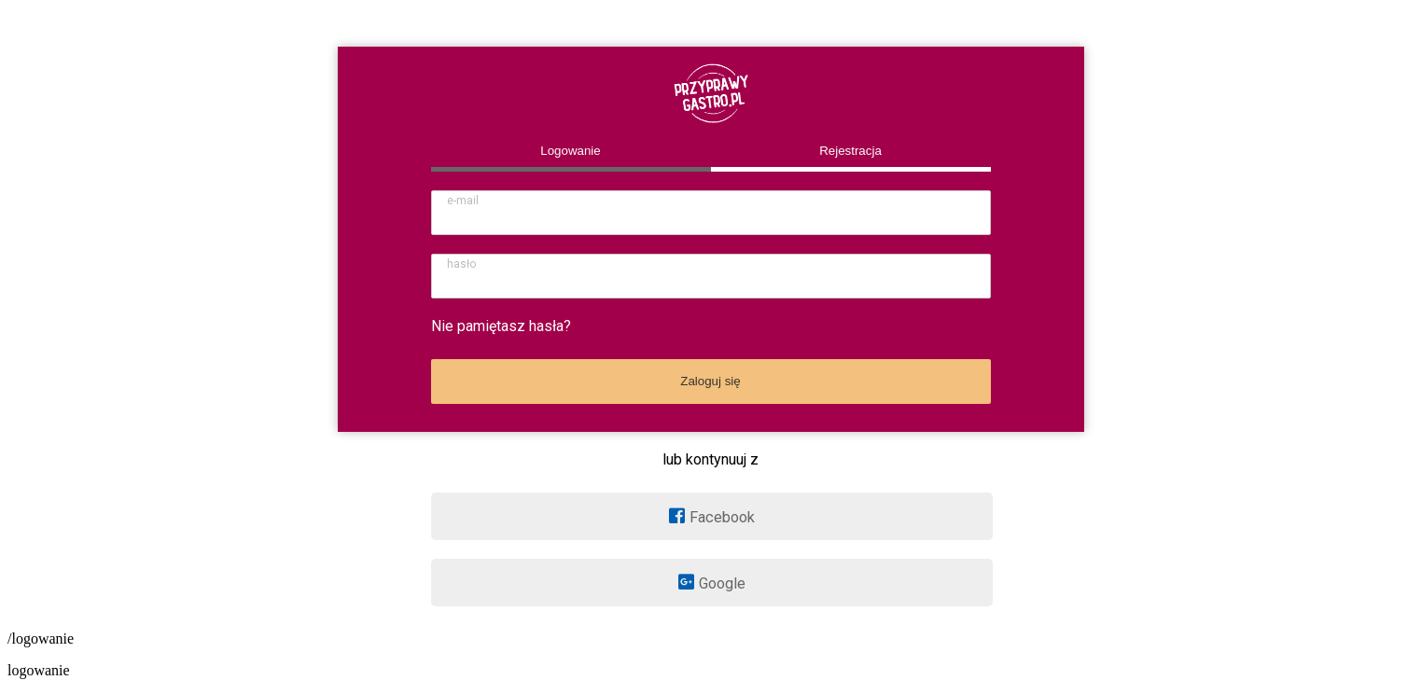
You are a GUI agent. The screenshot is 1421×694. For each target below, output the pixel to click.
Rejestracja (850, 151)
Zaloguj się (710, 381)
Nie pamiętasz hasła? (501, 326)
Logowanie (570, 151)
